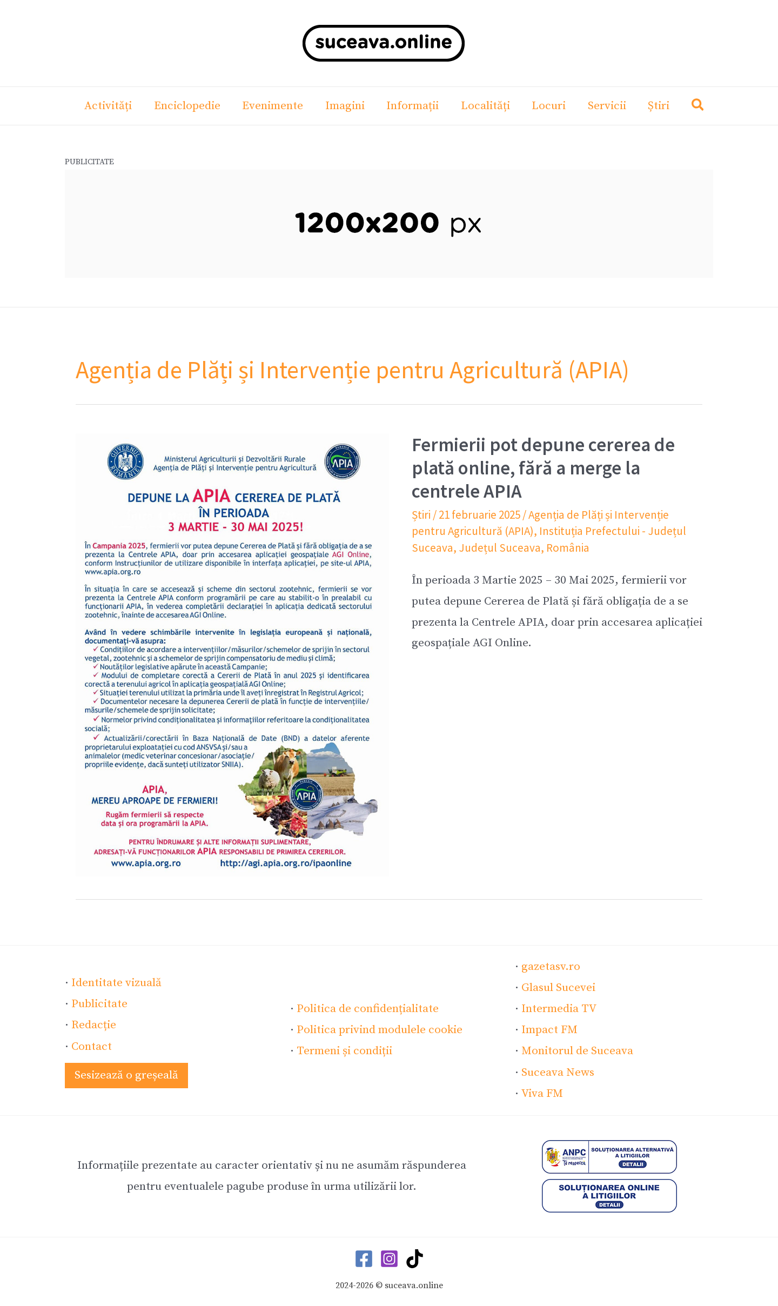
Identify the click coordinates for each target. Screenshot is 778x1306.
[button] (701, 107)
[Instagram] (389, 1258)
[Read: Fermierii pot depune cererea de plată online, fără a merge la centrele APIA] (232, 654)
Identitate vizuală (116, 983)
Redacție (93, 1025)
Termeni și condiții (344, 1051)
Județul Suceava (498, 547)
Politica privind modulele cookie (379, 1030)
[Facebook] (363, 1258)
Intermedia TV (558, 1009)
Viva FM (541, 1093)
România (565, 547)
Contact (91, 1046)
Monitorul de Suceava (577, 1051)
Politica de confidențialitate (368, 1009)
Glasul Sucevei (558, 988)
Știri (421, 514)
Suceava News (557, 1072)
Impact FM (549, 1030)
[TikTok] (414, 1258)
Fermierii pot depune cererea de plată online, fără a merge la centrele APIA (543, 468)
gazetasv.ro (550, 967)
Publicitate (99, 1004)
